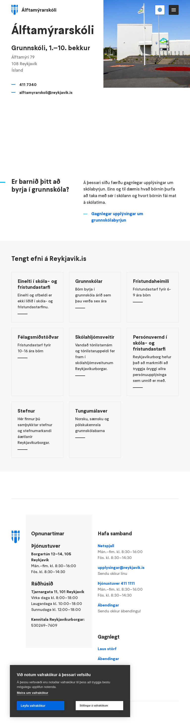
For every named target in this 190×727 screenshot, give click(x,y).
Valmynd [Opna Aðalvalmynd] (174, 10)
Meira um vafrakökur (32, 693)
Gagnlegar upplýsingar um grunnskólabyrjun (117, 228)
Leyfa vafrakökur (33, 705)
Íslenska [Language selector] (160, 10)
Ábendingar (124, 608)
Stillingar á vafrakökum (94, 705)
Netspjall (124, 552)
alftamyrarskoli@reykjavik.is (45, 92)
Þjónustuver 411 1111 (124, 589)
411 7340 (28, 84)
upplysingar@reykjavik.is (124, 570)
